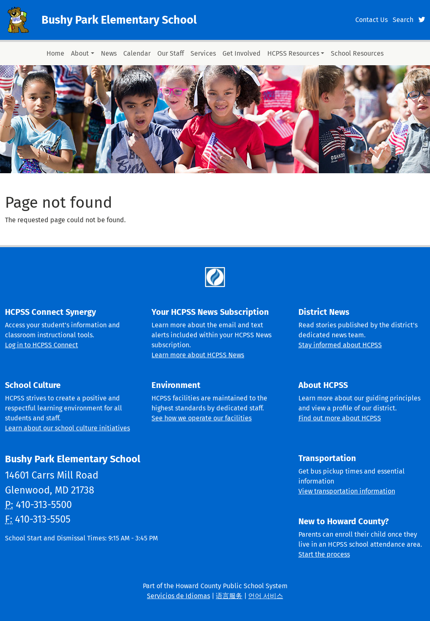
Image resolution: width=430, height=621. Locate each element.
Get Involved (241, 53)
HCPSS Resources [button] (293, 53)
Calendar (137, 53)
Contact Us (371, 20)
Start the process (324, 554)
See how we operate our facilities (201, 418)
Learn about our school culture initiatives (67, 428)
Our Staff (170, 53)
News (109, 53)
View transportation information (346, 491)
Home (55, 53)
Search (403, 20)
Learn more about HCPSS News (197, 355)
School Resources (357, 53)
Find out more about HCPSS (339, 418)
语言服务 (229, 596)
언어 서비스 (265, 596)
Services (203, 53)
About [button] (80, 53)
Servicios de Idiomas (178, 596)
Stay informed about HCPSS (340, 345)
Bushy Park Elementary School (119, 20)
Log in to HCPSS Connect (41, 345)
